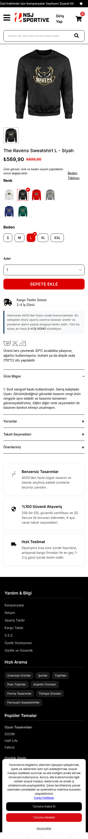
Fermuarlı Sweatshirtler (23, 702)
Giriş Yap (60, 19)
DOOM (10, 734)
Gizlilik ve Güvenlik (19, 650)
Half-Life (11, 741)
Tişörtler (60, 675)
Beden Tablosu (74, 175)
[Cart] (78, 18)
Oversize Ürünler (19, 675)
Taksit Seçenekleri (17, 434)
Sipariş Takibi (15, 620)
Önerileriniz (12, 447)
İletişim (10, 613)
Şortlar (42, 675)
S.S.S (9, 635)
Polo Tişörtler (16, 684)
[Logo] (32, 17)
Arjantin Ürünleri (44, 684)
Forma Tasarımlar (19, 693)
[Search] (76, 36)
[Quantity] (44, 270)
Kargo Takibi (14, 628)
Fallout (10, 747)
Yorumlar (10, 421)
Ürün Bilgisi (12, 376)
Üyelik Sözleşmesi (18, 643)
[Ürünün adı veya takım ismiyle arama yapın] (44, 36)
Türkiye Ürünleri (50, 693)
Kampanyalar (14, 605)
